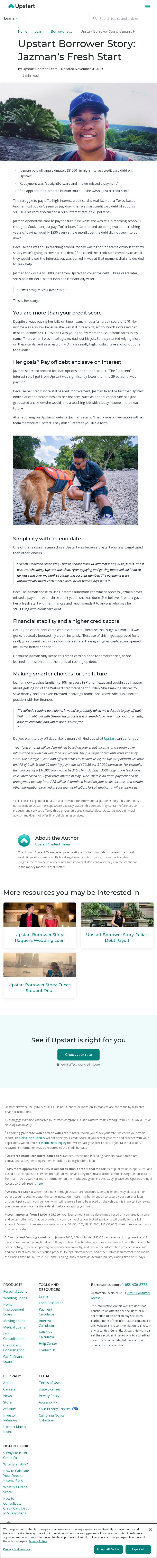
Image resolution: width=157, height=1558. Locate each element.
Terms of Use (49, 1382)
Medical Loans (14, 1327)
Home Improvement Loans (13, 1309)
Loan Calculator (51, 1303)
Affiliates (10, 1409)
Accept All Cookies (108, 1549)
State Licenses (50, 1389)
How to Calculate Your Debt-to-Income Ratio (16, 1476)
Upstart (110, 738)
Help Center (48, 1343)
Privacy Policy (49, 1396)
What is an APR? (15, 1464)
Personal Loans (15, 1291)
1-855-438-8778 (134, 1285)
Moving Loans (14, 1321)
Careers (9, 1389)
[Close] (150, 1529)
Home (22, 31)
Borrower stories (64, 31)
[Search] (123, 18)
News (7, 1396)
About (8, 1382)
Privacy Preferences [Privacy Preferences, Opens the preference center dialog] (16, 1549)
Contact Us (47, 1350)
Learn (10, 18)
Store (7, 1402)
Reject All (138, 1549)
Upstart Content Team (52, 844)
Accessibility (48, 1402)
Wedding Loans (15, 1298)
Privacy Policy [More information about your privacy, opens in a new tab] (38, 1541)
